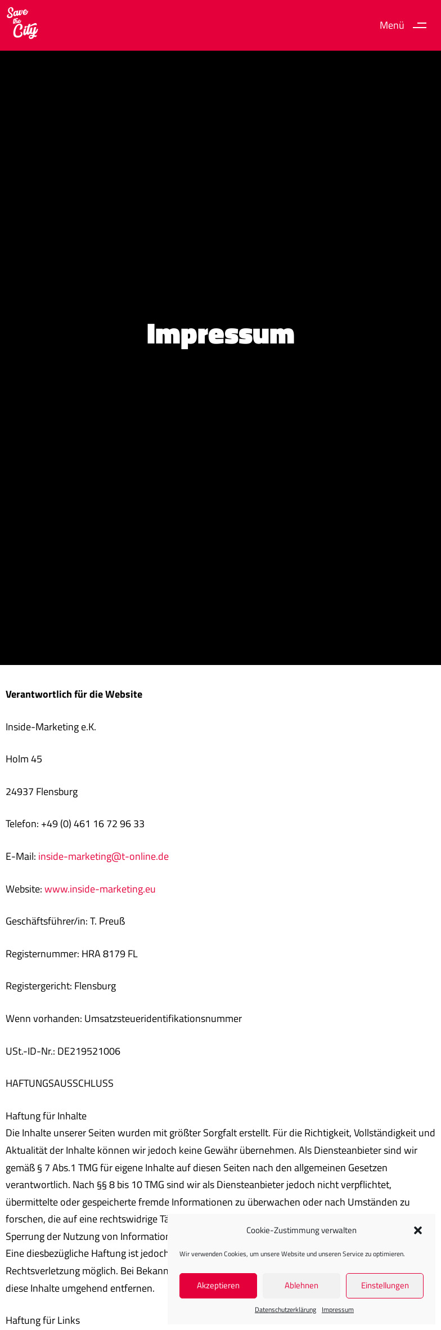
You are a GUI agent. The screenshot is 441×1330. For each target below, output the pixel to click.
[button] (418, 1230)
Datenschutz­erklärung (285, 1309)
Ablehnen (301, 1285)
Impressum (338, 1309)
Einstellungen (385, 1285)
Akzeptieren (218, 1285)
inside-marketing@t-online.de (103, 856)
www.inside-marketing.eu (100, 888)
